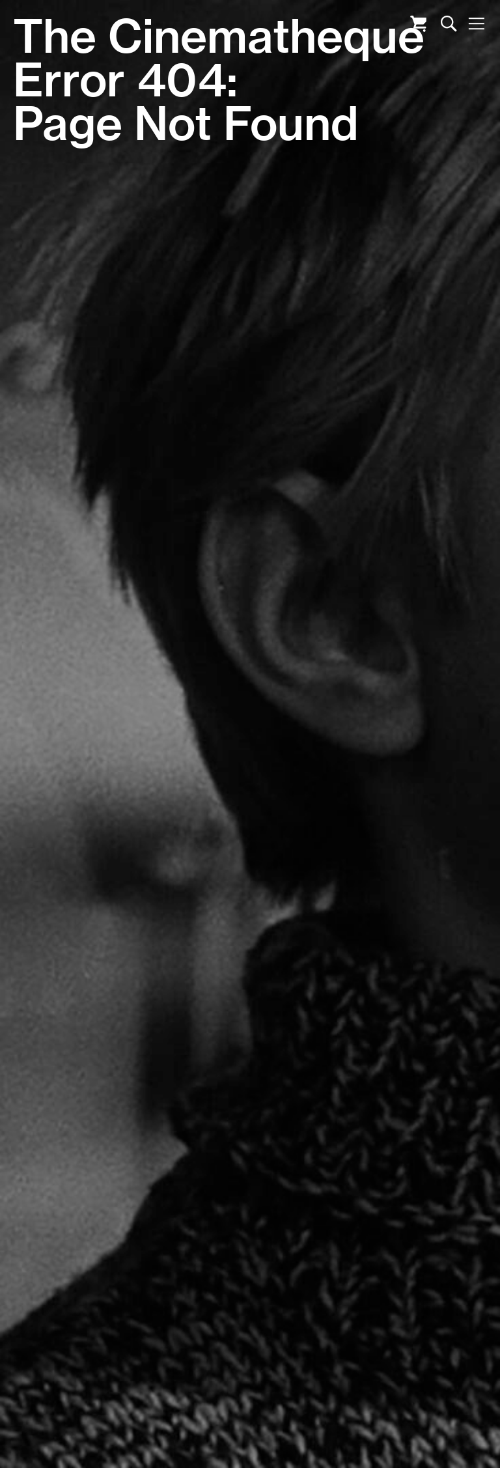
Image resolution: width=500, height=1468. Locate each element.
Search (449, 24)
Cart (418, 24)
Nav (476, 24)
